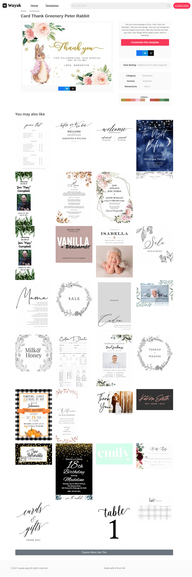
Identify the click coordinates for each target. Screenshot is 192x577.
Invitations (34, 11)
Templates (52, 5)
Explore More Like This (94, 552)
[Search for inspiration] (119, 5)
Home (34, 5)
